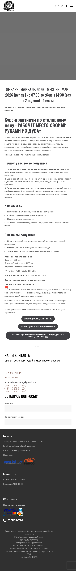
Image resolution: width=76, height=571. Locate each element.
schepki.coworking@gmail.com (21, 382)
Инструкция (14, 505)
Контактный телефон (38, 419)
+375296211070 (13, 377)
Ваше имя (38, 405)
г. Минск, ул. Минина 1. (20, 450)
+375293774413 (13, 373)
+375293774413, (20, 441)
